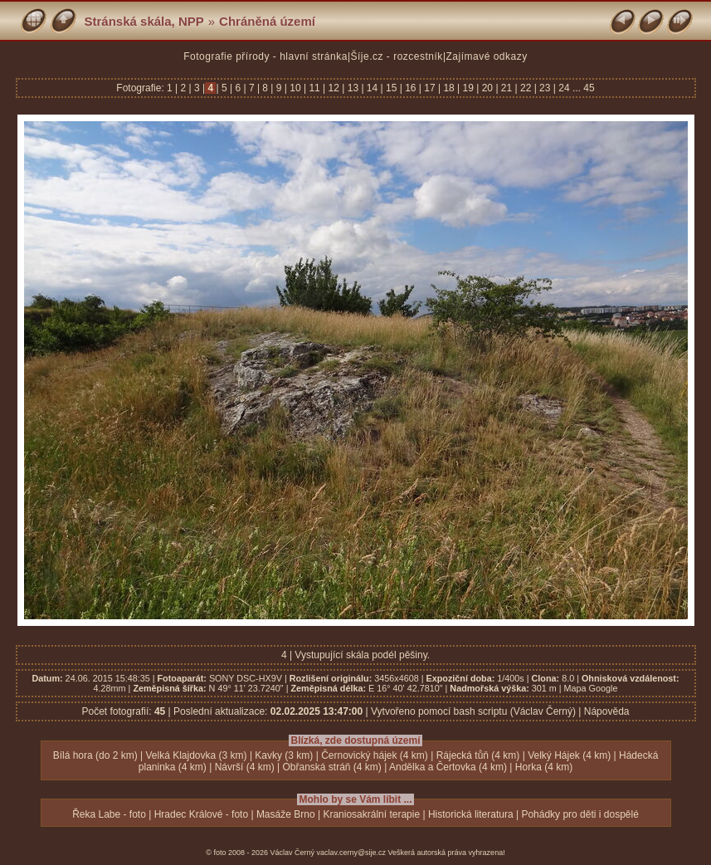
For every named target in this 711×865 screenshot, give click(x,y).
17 (429, 88)
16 (410, 88)
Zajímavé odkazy (487, 56)
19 (468, 88)
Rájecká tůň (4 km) (478, 755)
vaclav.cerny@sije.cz (352, 852)
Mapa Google (591, 688)
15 (391, 88)
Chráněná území (267, 21)
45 (588, 88)
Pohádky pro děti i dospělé (579, 814)
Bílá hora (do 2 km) (95, 755)
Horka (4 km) (543, 767)
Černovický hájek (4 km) (374, 755)
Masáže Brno (285, 814)
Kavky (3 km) (284, 755)
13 (352, 88)
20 (487, 88)
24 (564, 88)
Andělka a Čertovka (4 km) (448, 767)
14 (372, 88)
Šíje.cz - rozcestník (397, 56)
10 (295, 88)
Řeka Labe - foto (109, 814)
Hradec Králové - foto (201, 814)
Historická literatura (471, 814)
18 (449, 88)
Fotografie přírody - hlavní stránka (265, 56)
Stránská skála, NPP (144, 21)
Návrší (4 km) (245, 767)
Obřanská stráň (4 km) (331, 767)
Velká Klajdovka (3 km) (195, 755)
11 (314, 88)
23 (545, 88)
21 (507, 88)
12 (333, 88)
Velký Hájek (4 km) (569, 755)
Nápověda (607, 711)
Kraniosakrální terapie (371, 814)
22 (526, 88)
